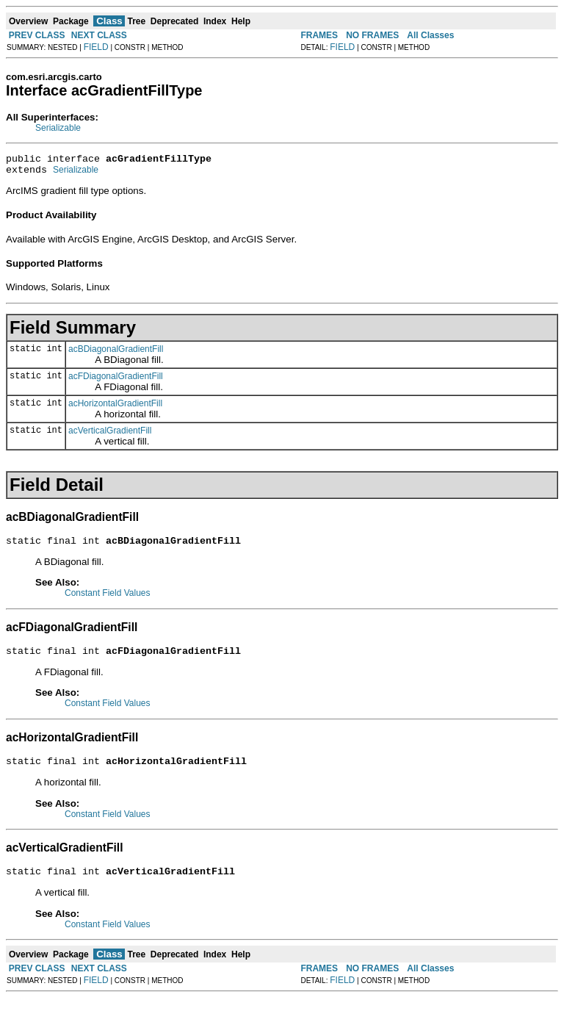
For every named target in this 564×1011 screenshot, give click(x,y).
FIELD (96, 47)
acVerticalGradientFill (109, 435)
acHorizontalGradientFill (115, 408)
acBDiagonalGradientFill (115, 353)
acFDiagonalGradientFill (115, 380)
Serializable (58, 128)
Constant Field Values (108, 599)
